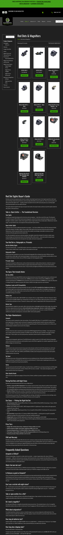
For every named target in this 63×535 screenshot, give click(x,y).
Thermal (5, 85)
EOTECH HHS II (39, 70)
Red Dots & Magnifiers (9, 77)
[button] (3, 12)
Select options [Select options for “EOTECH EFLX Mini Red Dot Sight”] (54, 145)
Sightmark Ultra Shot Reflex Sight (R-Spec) (39, 174)
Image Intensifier (7, 49)
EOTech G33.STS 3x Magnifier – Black (24, 139)
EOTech (7, 79)
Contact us (39, 531)
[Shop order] (54, 43)
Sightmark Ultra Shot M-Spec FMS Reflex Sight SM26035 (24, 175)
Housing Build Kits (9, 58)
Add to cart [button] (24, 75)
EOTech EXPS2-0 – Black (39, 105)
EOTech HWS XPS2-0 (39, 139)
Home (19, 39)
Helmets (5, 47)
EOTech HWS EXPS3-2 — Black (24, 105)
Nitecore (7, 45)
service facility (43, 443)
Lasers (5, 51)
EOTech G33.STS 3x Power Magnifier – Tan (53, 105)
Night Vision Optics (8, 64)
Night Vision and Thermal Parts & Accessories (7, 55)
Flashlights (6, 43)
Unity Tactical (7, 87)
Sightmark (16, 375)
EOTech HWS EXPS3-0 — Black (54, 71)
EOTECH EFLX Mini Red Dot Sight (53, 139)
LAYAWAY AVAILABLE (37, 3)
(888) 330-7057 (57, 12)
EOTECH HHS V (24, 70)
